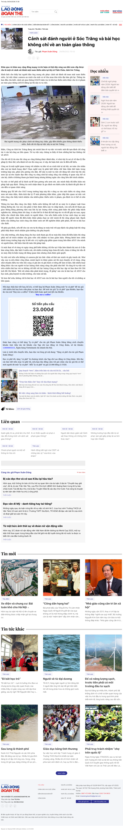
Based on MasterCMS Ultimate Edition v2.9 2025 (17, 829)
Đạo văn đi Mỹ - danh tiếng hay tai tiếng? (27, 503)
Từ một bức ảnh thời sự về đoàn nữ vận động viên (33, 526)
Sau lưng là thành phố (15, 748)
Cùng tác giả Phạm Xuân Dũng (16, 472)
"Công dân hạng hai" (56, 603)
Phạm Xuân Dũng (49, 51)
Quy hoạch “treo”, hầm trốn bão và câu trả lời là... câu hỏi (44, 370)
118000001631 (9, 347)
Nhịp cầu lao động (98, 24)
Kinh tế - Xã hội (111, 24)
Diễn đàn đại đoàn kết (41, 24)
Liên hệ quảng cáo (100, 801)
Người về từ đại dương (57, 678)
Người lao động (67, 24)
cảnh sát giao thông (23, 409)
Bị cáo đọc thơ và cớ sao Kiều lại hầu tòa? (28, 478)
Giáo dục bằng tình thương (60, 748)
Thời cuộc (45, 29)
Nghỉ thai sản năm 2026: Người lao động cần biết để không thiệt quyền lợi (110, 106)
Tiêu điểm (7, 24)
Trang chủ (31, 29)
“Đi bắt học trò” (11, 678)
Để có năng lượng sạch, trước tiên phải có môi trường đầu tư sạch (100, 682)
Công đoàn (55, 24)
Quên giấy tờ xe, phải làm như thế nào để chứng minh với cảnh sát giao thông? (15, 436)
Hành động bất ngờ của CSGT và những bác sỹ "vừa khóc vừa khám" (45, 453)
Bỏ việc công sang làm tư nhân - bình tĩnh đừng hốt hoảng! (45, 393)
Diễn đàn (106, 78)
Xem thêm (81, 472)
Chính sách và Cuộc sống (22, 24)
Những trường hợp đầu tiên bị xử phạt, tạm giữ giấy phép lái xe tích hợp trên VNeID (105, 436)
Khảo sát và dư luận (81, 24)
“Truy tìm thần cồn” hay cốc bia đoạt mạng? (38, 382)
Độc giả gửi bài (83, 801)
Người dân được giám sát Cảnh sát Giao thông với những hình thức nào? (74, 436)
